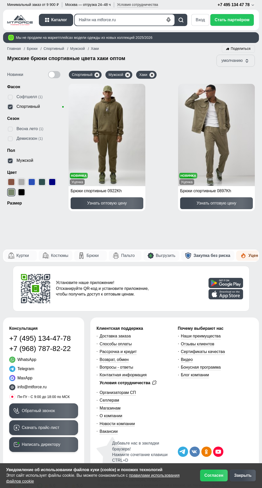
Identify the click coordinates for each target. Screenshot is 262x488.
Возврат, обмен (114, 359)
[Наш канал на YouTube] (218, 452)
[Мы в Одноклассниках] (206, 452)
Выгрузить (166, 255)
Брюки (92, 255)
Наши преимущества (201, 336)
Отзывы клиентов (197, 344)
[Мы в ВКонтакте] (195, 452)
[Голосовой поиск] (168, 20)
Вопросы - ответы (116, 367)
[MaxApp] (20, 378)
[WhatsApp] (22, 360)
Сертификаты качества (203, 351)
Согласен (213, 475)
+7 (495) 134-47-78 (40, 338)
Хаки (146, 74)
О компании (111, 416)
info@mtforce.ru (32, 387)
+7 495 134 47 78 (236, 5)
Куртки (22, 255)
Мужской (119, 74)
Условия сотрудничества (128, 382)
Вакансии (109, 431)
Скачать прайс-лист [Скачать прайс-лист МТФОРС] (40, 427)
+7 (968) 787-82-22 (40, 349)
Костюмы (59, 255)
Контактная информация (123, 375)
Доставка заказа (115, 336)
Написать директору (41, 444)
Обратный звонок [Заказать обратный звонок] (38, 410)
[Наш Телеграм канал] (183, 452)
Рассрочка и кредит (118, 351)
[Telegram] (21, 369)
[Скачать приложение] (226, 283)
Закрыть (243, 475)
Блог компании (195, 375)
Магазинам (110, 408)
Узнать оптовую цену (107, 203)
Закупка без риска (211, 255)
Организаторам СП (118, 392)
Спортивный (86, 74)
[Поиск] (124, 20)
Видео (187, 359)
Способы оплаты (116, 344)
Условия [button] (137, 5)
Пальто (128, 255)
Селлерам (109, 400)
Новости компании (117, 424)
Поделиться (240, 49)
